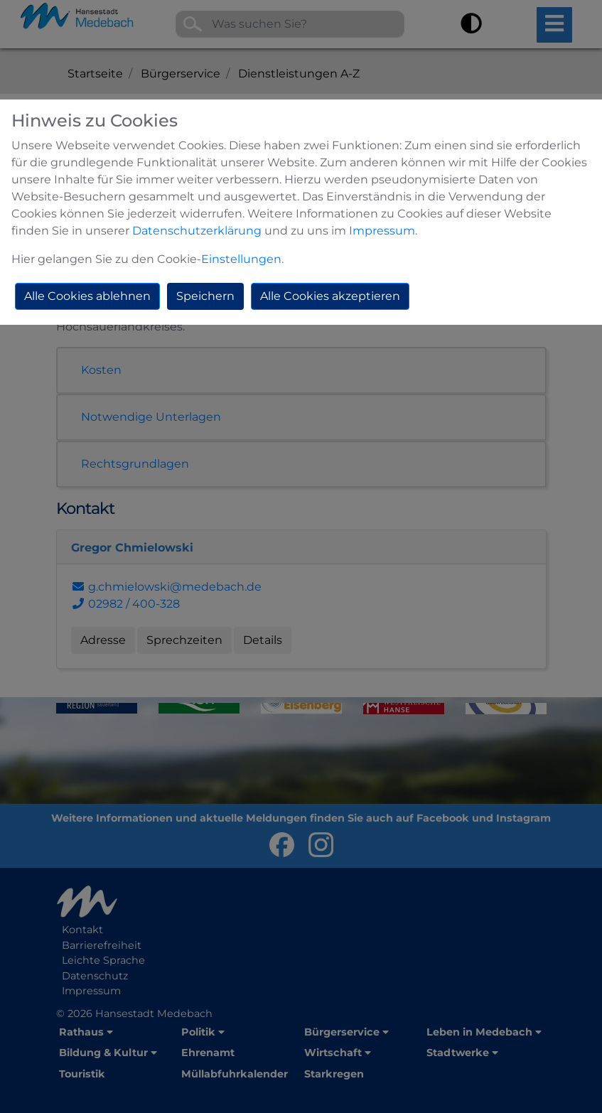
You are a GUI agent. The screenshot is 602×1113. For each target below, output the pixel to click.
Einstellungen (241, 259)
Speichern (205, 296)
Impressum (382, 230)
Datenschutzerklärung (197, 230)
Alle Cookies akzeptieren (330, 296)
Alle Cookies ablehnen (87, 296)
